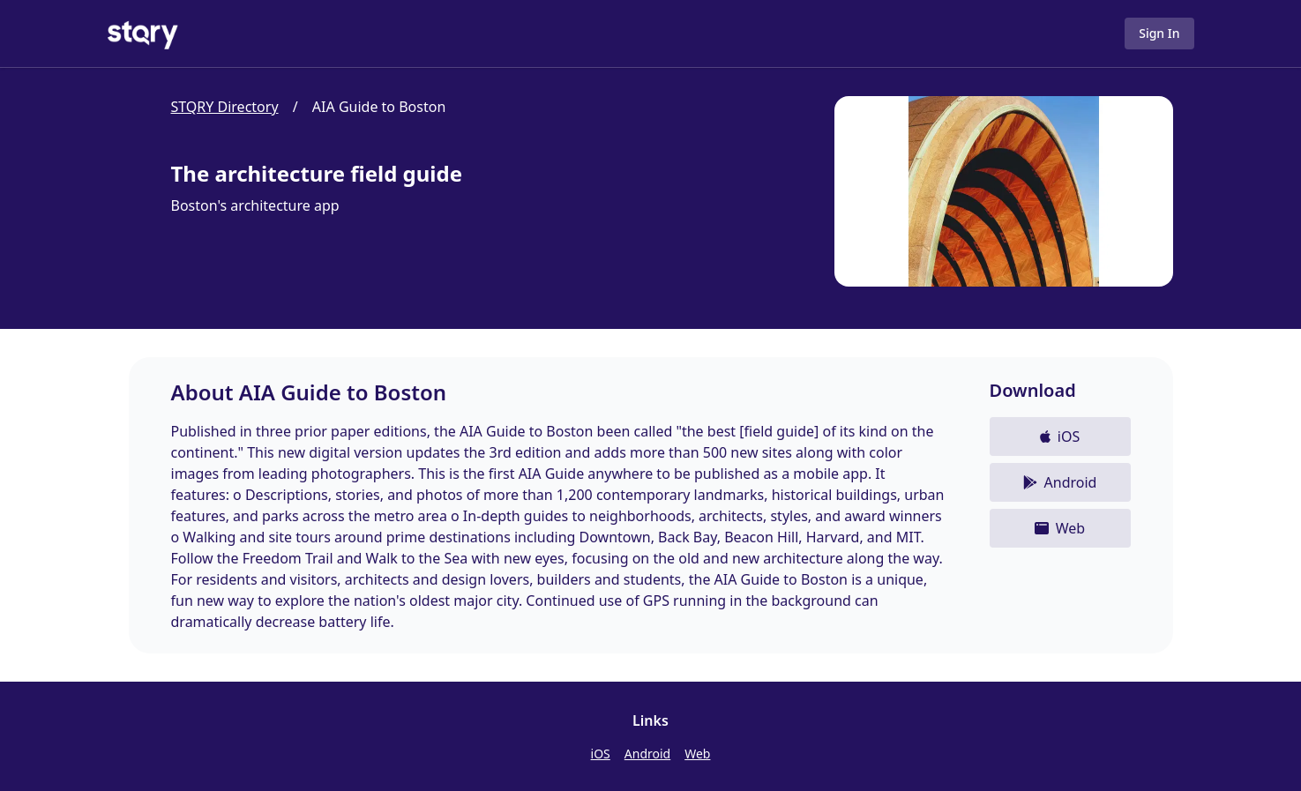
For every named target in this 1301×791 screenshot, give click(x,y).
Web (697, 753)
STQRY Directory (225, 106)
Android (647, 753)
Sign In (1159, 33)
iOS (600, 753)
